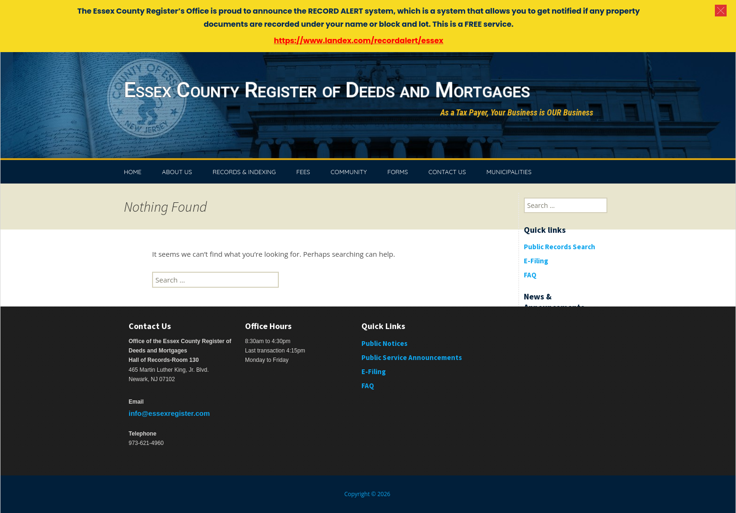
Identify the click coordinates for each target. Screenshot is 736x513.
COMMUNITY (348, 172)
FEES (303, 172)
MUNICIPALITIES (508, 172)
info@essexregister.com (169, 413)
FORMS (397, 172)
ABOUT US (177, 172)
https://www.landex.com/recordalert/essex (358, 40)
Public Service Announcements (411, 357)
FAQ (530, 274)
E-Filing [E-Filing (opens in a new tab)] (373, 371)
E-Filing (536, 260)
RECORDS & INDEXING (244, 172)
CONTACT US (447, 172)
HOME (132, 172)
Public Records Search (559, 246)
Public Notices (384, 343)
